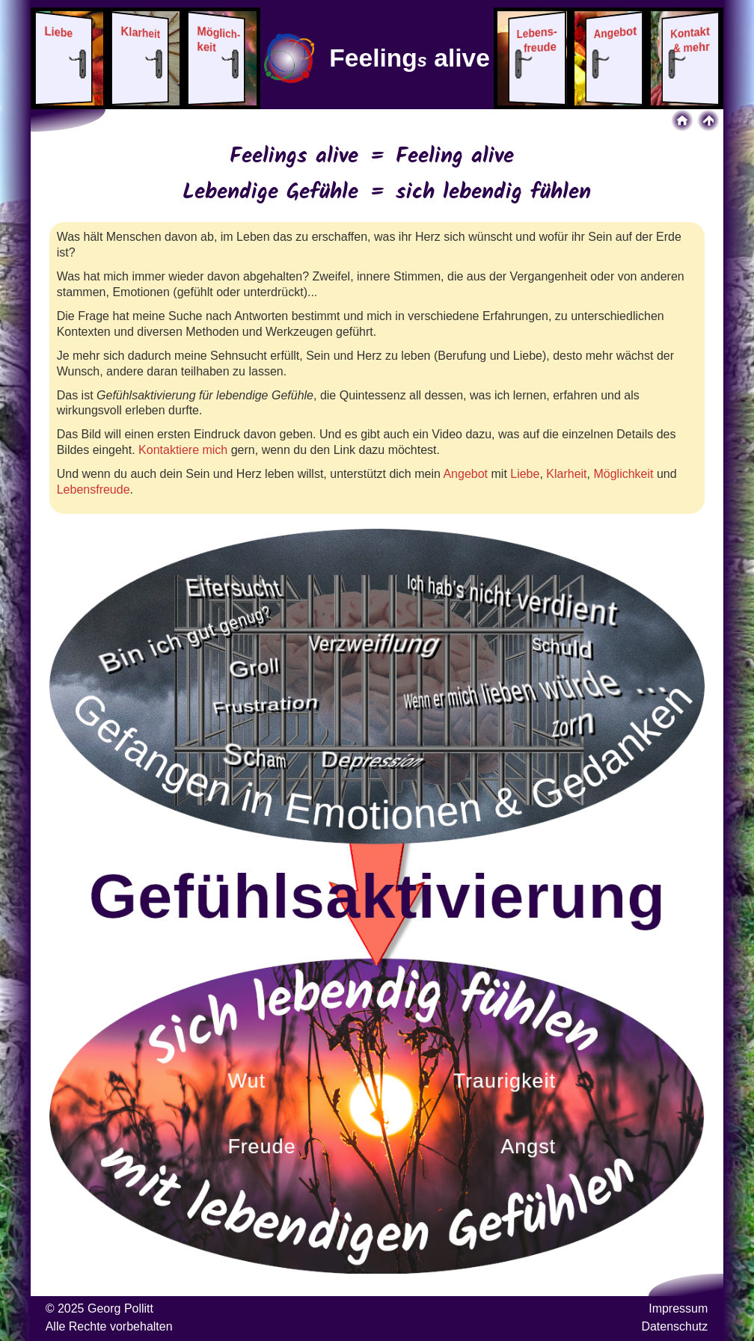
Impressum (678, 1308)
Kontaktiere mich (182, 450)
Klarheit (566, 473)
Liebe (524, 473)
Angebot (465, 473)
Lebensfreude (93, 489)
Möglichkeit (623, 473)
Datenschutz (674, 1326)
